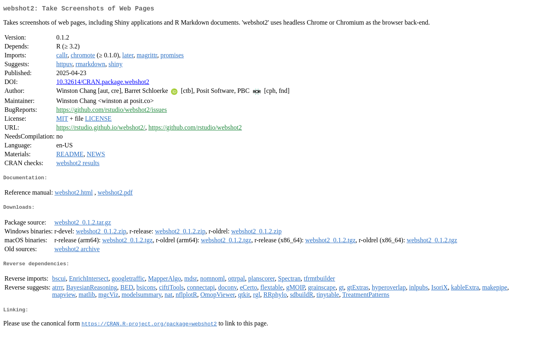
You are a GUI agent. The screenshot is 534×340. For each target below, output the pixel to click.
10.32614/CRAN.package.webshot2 (102, 83)
